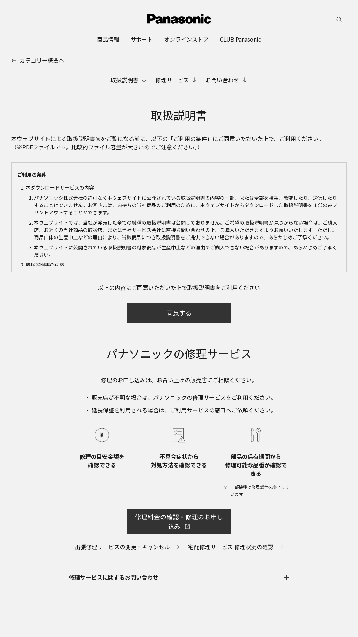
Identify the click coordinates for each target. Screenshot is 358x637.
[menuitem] (108, 39)
